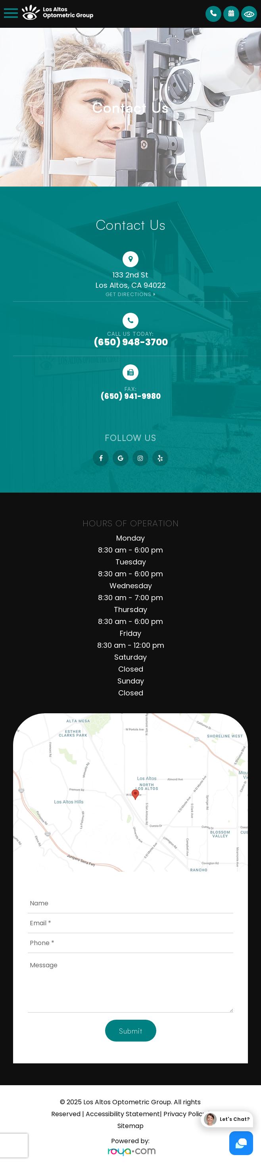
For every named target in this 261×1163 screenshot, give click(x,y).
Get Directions (129, 294)
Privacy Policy (184, 1114)
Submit (130, 1030)
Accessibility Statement (123, 1114)
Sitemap (130, 1125)
